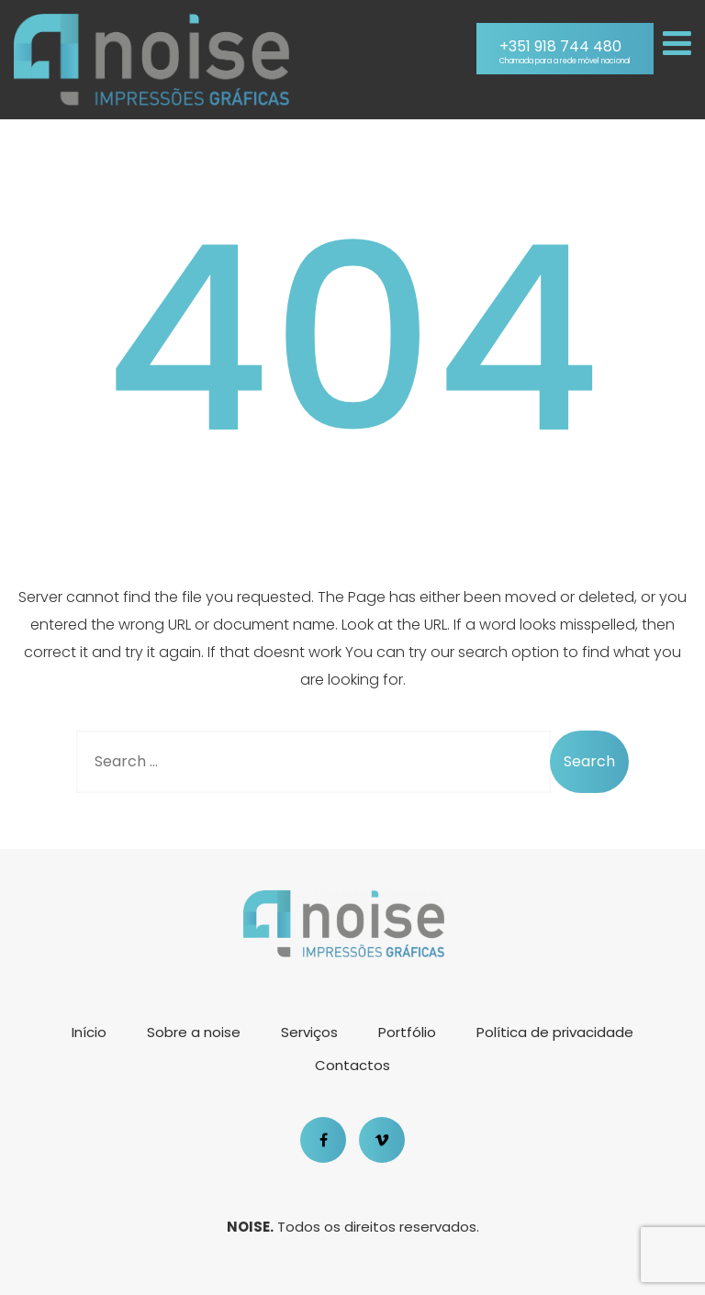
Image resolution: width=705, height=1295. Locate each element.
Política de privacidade (554, 1032)
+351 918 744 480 (565, 52)
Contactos (352, 1065)
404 (353, 339)
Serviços (309, 1032)
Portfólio (407, 1032)
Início (89, 1032)
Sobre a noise (194, 1032)
